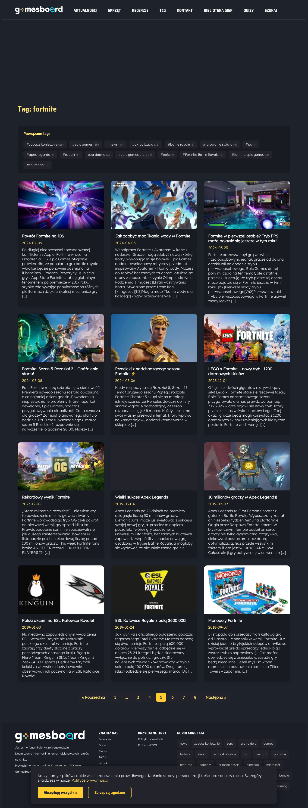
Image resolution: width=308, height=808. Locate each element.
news (183, 743)
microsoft (273, 765)
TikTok (103, 757)
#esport (71, 155)
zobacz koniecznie (207, 743)
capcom (205, 765)
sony (230, 743)
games (268, 743)
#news (115, 144)
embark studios (225, 754)
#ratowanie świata (220, 144)
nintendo (253, 765)
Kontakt (185, 10)
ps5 (245, 754)
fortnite (185, 754)
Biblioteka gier (218, 10)
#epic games (85, 144)
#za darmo (99, 155)
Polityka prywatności (151, 739)
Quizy (249, 10)
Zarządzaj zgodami (109, 792)
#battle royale (181, 144)
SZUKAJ (271, 10)
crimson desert (229, 765)
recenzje (140, 10)
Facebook (105, 739)
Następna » (216, 697)
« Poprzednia (93, 697)
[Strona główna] (39, 12)
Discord (103, 745)
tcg (163, 10)
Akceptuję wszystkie (60, 792)
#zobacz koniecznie (45, 144)
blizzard (261, 754)
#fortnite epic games (250, 155)
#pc (251, 144)
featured (186, 765)
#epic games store (135, 155)
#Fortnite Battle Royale (203, 155)
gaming (282, 786)
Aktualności (85, 10)
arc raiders (248, 743)
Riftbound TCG (147, 745)
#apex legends (40, 155)
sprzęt (114, 10)
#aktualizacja (145, 144)
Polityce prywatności (90, 780)
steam (202, 754)
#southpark (38, 165)
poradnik (280, 754)
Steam (103, 751)
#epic (167, 155)
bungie (284, 775)
